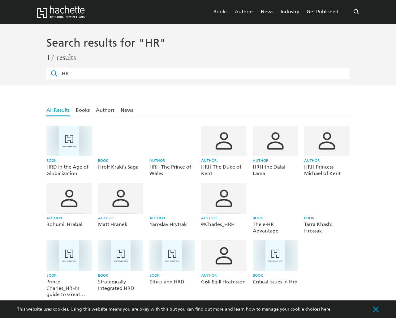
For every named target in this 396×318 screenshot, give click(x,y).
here (325, 309)
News (267, 12)
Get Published (322, 12)
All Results (58, 110)
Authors (244, 12)
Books (220, 12)
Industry (290, 12)
